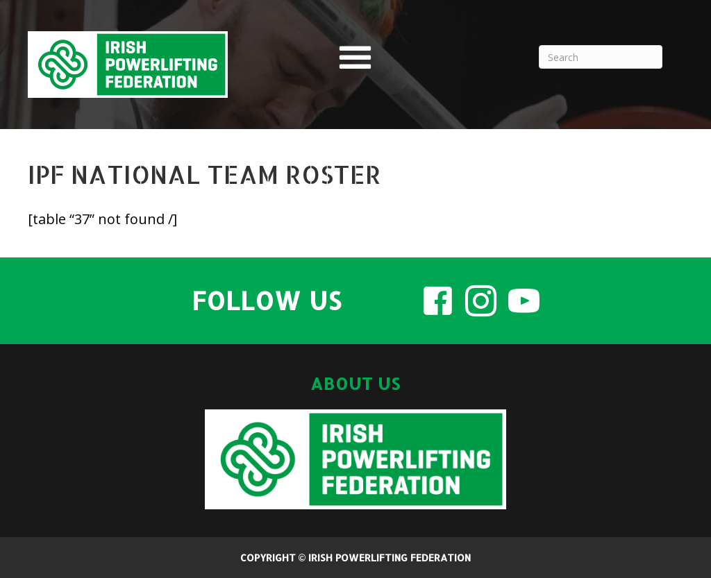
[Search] (600, 57)
